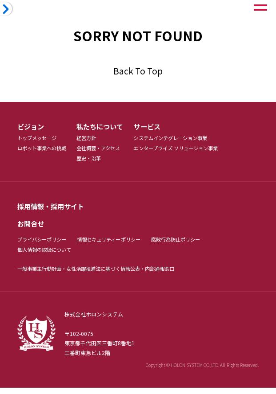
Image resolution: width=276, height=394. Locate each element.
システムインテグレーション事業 (181, 139)
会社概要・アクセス (104, 149)
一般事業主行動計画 (41, 274)
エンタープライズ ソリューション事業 (187, 149)
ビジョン (31, 126)
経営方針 (91, 139)
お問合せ (31, 227)
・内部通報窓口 (169, 274)
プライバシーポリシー (44, 244)
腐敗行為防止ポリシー (188, 244)
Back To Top (138, 70)
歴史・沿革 (94, 160)
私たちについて (106, 126)
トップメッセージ (38, 139)
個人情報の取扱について (46, 254)
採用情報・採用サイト (53, 208)
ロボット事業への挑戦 (44, 149)
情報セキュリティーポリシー (116, 244)
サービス (155, 126)
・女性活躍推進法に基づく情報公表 (108, 274)
